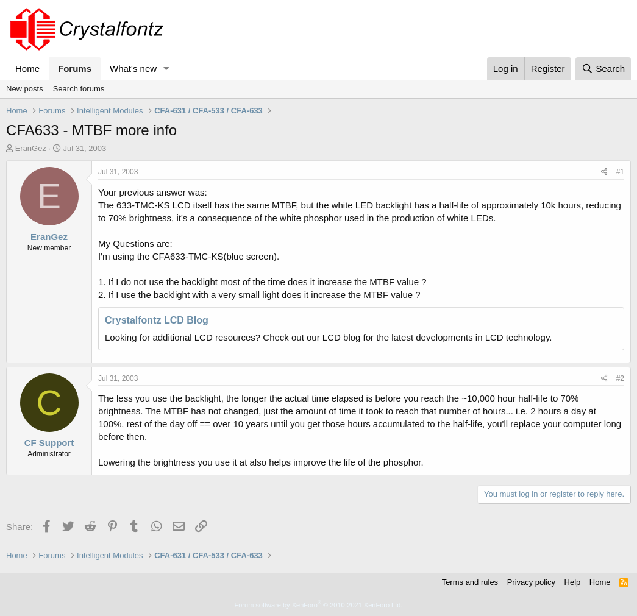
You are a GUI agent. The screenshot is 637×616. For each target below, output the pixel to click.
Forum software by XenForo (319, 605)
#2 (620, 378)
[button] (166, 68)
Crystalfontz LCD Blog (156, 320)
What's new (133, 68)
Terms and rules (470, 582)
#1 (620, 172)
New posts (24, 88)
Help (572, 582)
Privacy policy (531, 582)
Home (27, 68)
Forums (74, 68)
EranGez (30, 148)
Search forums (79, 88)
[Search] (603, 68)
